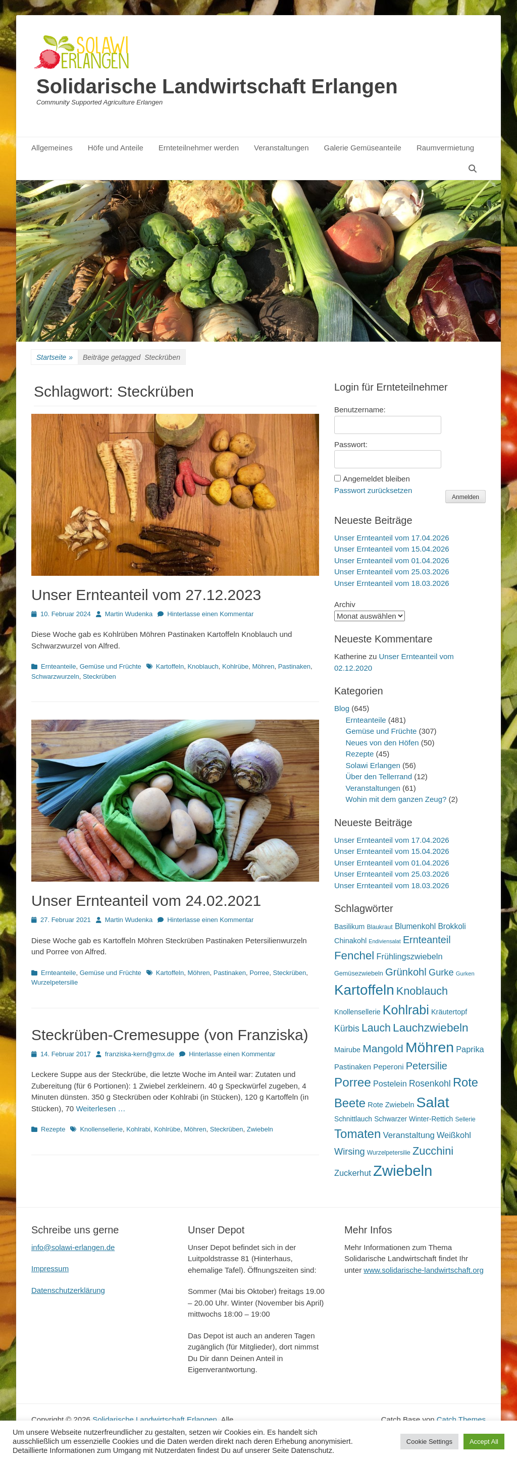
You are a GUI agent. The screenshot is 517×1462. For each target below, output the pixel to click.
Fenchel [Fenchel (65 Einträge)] (354, 955)
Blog (341, 708)
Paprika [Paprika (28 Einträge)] (470, 1049)
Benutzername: (360, 409)
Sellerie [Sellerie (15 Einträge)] (465, 1119)
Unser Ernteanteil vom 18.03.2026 (391, 583)
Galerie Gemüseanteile (362, 147)
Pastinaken (294, 666)
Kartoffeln (170, 666)
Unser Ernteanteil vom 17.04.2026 (391, 537)
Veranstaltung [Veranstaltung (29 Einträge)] (409, 1135)
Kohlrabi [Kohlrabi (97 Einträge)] (406, 1010)
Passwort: (351, 444)
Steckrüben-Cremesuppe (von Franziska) (169, 1034)
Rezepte (53, 1129)
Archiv (344, 604)
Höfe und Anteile (115, 147)
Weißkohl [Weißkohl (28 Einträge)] (454, 1135)
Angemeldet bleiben (376, 478)
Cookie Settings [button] (429, 1441)
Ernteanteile (58, 666)
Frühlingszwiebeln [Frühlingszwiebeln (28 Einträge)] (409, 956)
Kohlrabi (138, 1129)
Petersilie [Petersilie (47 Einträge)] (426, 1065)
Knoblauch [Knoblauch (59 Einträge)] (422, 991)
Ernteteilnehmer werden (199, 147)
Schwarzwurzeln (55, 676)
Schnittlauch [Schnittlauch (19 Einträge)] (353, 1119)
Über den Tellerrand (379, 776)
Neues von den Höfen (382, 742)
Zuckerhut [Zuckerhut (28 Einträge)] (352, 1172)
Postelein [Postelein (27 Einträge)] (390, 1083)
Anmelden (465, 497)
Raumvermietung (445, 147)
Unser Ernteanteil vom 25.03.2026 (391, 571)
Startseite (54, 357)
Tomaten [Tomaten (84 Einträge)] (357, 1134)
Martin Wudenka (128, 614)
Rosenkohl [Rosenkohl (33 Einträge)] (430, 1083)
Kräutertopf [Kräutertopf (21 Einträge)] (449, 1012)
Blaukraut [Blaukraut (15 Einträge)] (379, 927)
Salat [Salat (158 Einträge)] (433, 1102)
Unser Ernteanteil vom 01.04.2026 (391, 560)
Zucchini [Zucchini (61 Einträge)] (432, 1151)
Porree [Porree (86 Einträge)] (352, 1082)
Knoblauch (202, 666)
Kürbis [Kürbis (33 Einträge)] (346, 1028)
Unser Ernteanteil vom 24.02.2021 (146, 900)
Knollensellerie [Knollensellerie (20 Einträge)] (357, 1012)
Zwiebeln (260, 1129)
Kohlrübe (235, 666)
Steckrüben (99, 676)
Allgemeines (52, 147)
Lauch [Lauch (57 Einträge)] (376, 1028)
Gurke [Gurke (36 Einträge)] (441, 972)
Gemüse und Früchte (110, 666)
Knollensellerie (101, 1129)
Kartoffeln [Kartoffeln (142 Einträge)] (364, 990)
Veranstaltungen (281, 147)
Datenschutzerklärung (68, 1290)
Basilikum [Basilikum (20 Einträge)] (349, 927)
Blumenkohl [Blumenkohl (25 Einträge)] (415, 926)
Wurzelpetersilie (54, 982)
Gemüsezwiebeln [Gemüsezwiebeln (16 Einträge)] (358, 973)
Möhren (263, 666)
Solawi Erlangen (373, 765)
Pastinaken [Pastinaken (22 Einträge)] (352, 1067)
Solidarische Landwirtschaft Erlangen (217, 86)
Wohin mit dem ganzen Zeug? (396, 799)
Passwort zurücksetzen (373, 490)
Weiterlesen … (100, 1108)
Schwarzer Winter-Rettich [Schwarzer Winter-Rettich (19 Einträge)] (413, 1119)
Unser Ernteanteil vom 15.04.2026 (391, 549)
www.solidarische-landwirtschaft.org (424, 1270)
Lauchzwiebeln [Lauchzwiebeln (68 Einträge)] (431, 1027)
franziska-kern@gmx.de (139, 1054)
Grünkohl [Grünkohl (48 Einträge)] (406, 972)
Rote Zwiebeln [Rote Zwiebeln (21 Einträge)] (391, 1105)
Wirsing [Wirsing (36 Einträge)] (349, 1152)
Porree (259, 973)
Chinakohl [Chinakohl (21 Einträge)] (350, 941)
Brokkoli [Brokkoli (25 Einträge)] (452, 926)
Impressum (50, 1268)
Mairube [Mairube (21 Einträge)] (347, 1050)
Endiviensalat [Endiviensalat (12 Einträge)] (384, 941)
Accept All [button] (484, 1441)
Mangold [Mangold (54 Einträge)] (383, 1048)
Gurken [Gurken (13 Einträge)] (465, 973)
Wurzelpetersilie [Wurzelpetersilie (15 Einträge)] (388, 1152)
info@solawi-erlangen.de (73, 1247)
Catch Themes (461, 1419)
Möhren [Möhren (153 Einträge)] (429, 1047)
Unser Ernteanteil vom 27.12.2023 (146, 594)
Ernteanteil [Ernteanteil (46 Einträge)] (427, 939)
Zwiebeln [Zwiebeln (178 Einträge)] (402, 1170)
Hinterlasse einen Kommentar (210, 614)
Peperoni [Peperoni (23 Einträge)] (388, 1066)
